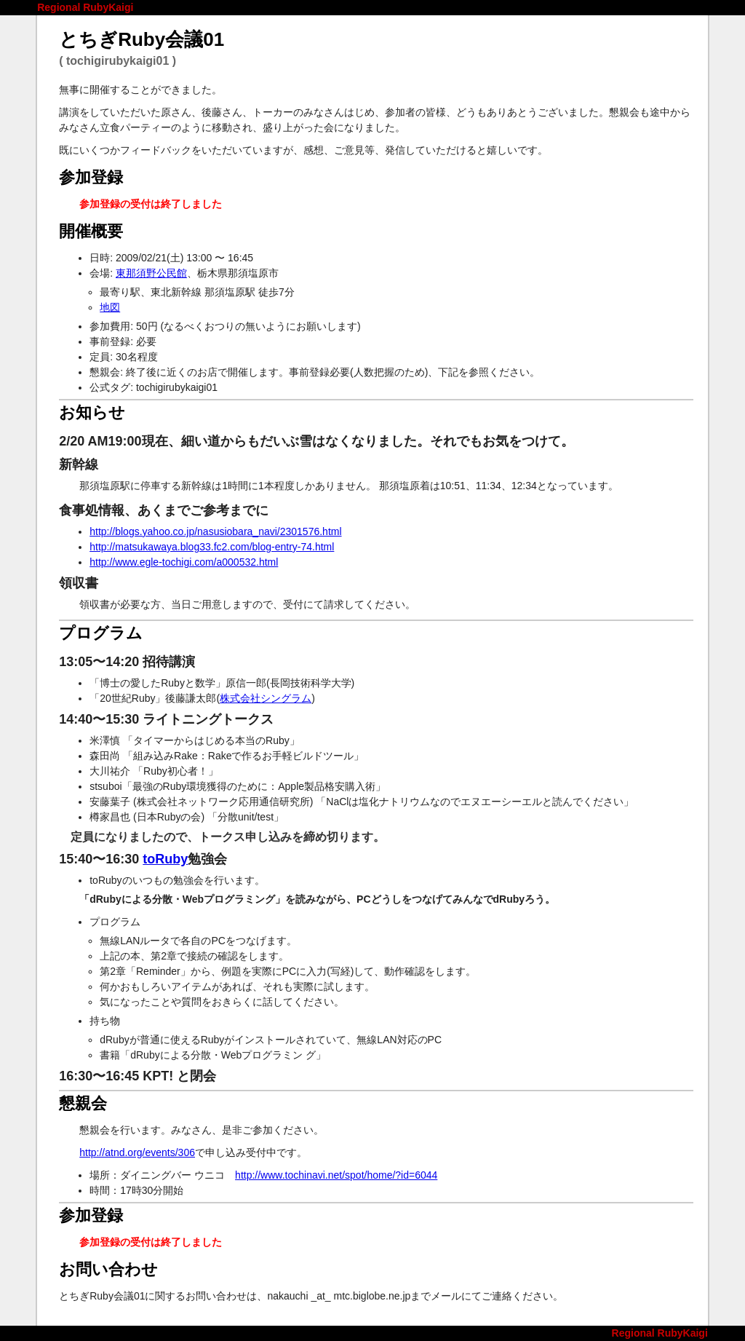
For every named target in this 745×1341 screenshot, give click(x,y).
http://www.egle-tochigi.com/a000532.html (183, 562)
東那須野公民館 (151, 273)
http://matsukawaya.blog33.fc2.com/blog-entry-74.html (211, 547)
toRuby (165, 859)
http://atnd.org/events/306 (137, 1152)
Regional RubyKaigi (85, 7)
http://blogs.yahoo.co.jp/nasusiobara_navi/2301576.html (215, 531)
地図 (110, 307)
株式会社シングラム (265, 698)
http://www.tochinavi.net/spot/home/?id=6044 (336, 1175)
